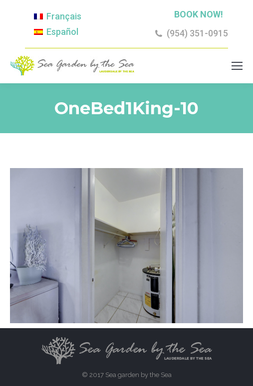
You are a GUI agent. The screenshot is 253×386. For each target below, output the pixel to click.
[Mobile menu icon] (237, 66)
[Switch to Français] (57, 16)
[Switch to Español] (56, 31)
